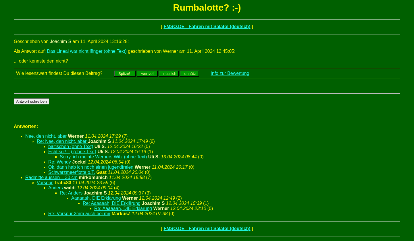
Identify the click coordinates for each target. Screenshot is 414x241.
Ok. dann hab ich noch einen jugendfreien (90, 167)
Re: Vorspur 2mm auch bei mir (79, 213)
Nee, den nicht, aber (46, 136)
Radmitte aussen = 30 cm (51, 177)
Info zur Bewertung (230, 73)
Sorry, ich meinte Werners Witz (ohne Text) (103, 156)
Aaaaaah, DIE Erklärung (96, 198)
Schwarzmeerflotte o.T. (71, 172)
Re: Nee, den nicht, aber (62, 141)
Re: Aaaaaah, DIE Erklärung (111, 203)
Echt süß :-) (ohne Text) (72, 151)
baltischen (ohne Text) (70, 146)
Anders (55, 187)
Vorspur (45, 182)
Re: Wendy (59, 162)
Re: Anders (71, 193)
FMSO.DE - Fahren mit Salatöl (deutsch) (206, 26)
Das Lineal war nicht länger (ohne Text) (87, 51)
